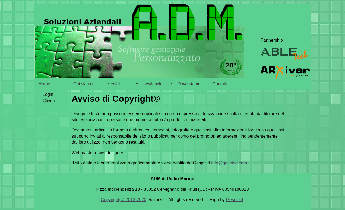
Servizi (114, 84)
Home (44, 84)
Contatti (219, 84)
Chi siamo (83, 84)
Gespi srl (234, 199)
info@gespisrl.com (229, 163)
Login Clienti (43, 97)
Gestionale (152, 84)
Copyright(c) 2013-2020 (123, 199)
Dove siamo (189, 84)
